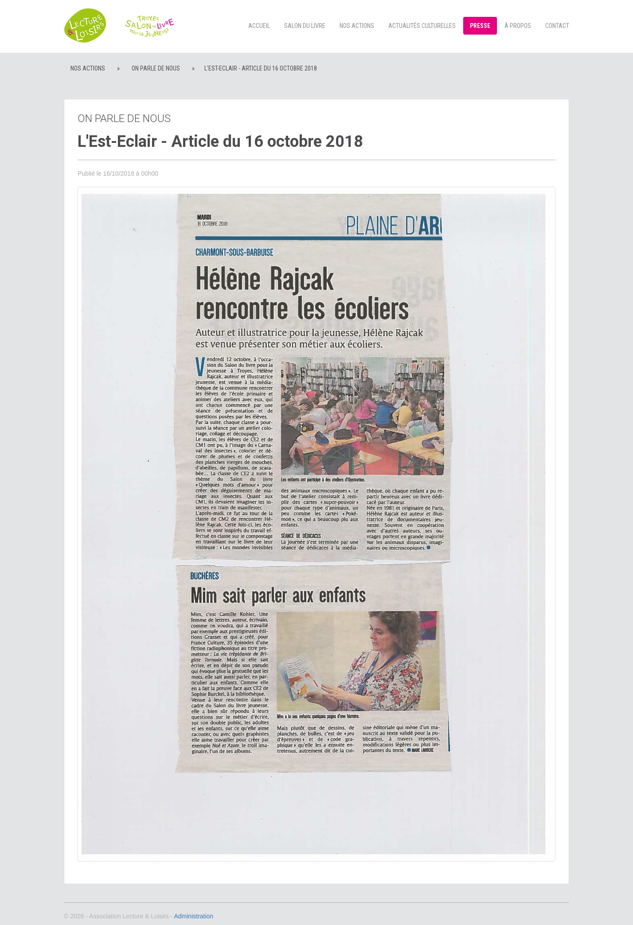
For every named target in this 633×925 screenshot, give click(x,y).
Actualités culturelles (422, 25)
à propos (517, 25)
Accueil (259, 25)
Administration (193, 916)
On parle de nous (156, 68)
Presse (480, 25)
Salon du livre (304, 25)
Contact (557, 25)
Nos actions (357, 25)
